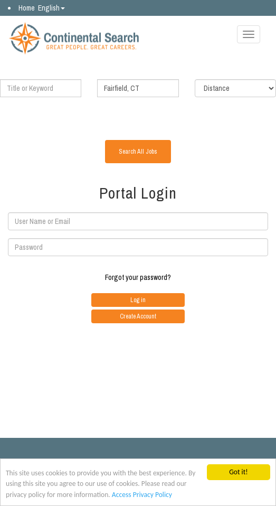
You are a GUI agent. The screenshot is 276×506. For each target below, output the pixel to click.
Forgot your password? (138, 277)
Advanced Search (138, 115)
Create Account (138, 316)
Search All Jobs (138, 151)
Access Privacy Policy (142, 495)
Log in (138, 300)
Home (26, 8)
